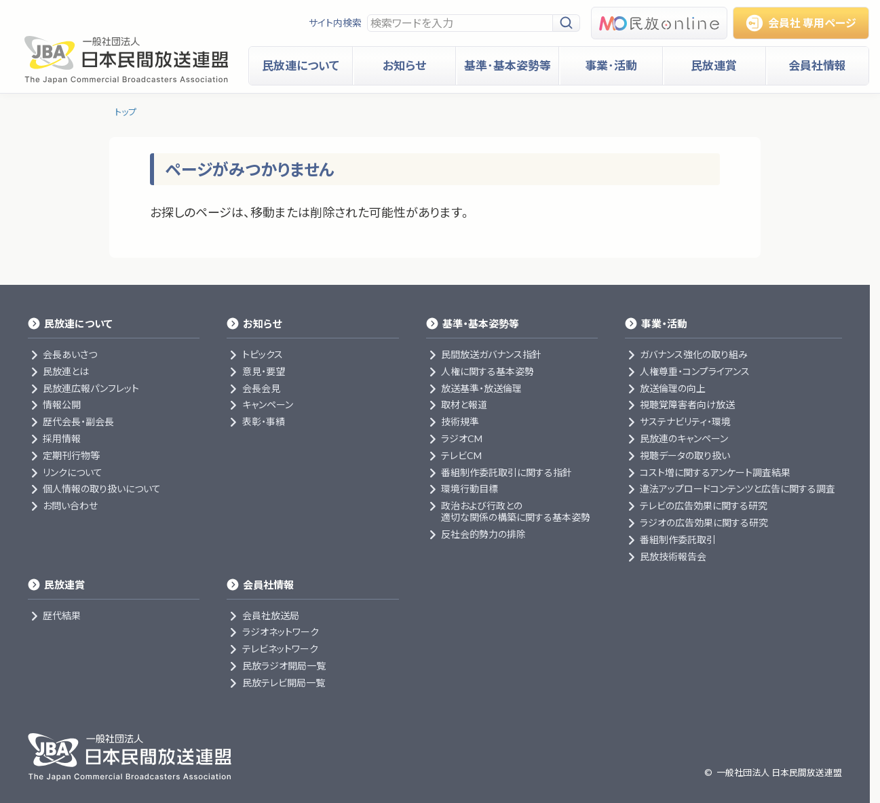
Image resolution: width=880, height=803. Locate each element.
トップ (125, 111)
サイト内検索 (335, 22)
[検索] (566, 23)
